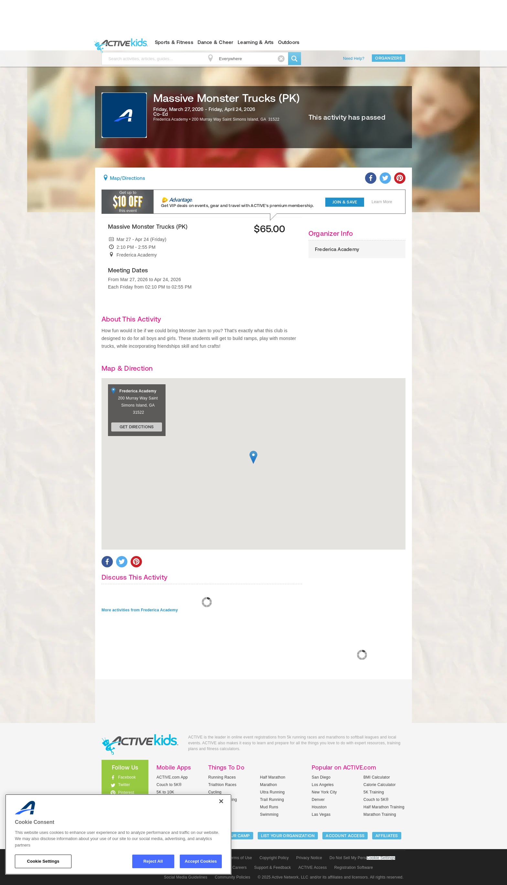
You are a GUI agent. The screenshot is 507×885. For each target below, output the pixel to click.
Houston (319, 807)
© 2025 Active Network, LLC (283, 877)
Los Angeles (323, 784)
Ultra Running (272, 792)
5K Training (373, 792)
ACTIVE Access (312, 867)
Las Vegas (321, 814)
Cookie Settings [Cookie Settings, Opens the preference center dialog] (43, 861)
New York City (324, 792)
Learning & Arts (256, 42)
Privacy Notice (309, 858)
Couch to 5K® (169, 784)
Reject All (153, 861)
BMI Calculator (376, 777)
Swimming (269, 814)
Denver (318, 799)
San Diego (321, 777)
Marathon (268, 784)
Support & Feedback (272, 867)
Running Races (222, 777)
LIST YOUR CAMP (232, 835)
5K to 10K (165, 792)
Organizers (388, 58)
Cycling (214, 792)
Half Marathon (273, 777)
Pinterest (126, 792)
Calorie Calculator (379, 784)
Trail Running (272, 799)
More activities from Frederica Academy (140, 610)
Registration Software (353, 867)
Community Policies (232, 877)
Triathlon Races (222, 784)
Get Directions (137, 426)
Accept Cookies (201, 861)
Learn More (382, 202)
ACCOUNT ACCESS (345, 835)
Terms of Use (240, 858)
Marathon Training (379, 814)
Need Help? (353, 58)
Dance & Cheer (215, 42)
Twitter (124, 784)
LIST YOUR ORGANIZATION (288, 835)
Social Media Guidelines (185, 877)
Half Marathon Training (384, 807)
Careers (239, 867)
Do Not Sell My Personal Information (362, 858)
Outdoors (288, 42)
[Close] (221, 801)
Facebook (127, 777)
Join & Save (344, 202)
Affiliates (386, 835)
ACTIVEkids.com (119, 42)
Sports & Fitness (174, 42)
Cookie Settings (381, 858)
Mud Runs (269, 807)
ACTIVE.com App (172, 777)
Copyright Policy (274, 858)
